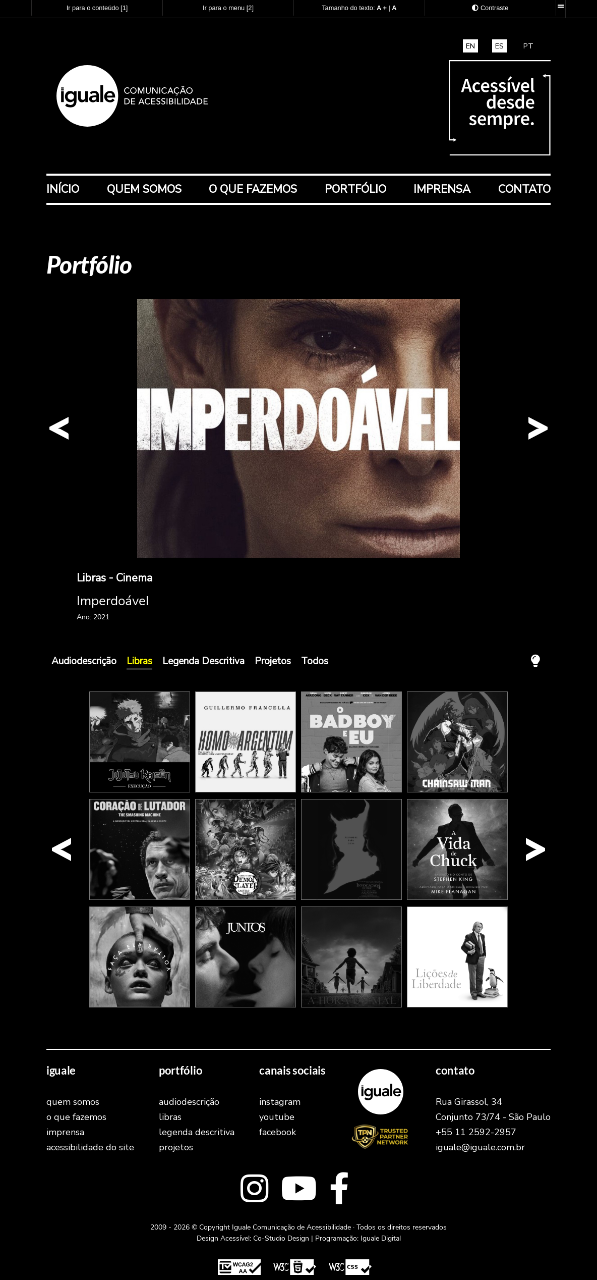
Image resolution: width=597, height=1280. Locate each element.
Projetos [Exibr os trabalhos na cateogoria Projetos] (273, 661)
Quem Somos (144, 189)
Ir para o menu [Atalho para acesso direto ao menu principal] (228, 8)
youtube (276, 1117)
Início (62, 189)
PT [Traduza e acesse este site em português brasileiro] (528, 46)
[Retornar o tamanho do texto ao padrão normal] (394, 8)
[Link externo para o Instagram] (254, 1190)
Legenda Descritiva (196, 1132)
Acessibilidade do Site (90, 1147)
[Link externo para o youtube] (299, 1190)
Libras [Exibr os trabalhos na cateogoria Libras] (139, 661)
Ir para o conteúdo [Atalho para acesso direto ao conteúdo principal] (97, 8)
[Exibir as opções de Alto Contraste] (490, 8)
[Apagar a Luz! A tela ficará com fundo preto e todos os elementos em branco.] (535, 661)
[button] (59, 428)
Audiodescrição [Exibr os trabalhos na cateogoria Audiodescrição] (83, 661)
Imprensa (441, 189)
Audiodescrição (189, 1102)
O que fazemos (253, 189)
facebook (277, 1132)
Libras (170, 1117)
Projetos (176, 1147)
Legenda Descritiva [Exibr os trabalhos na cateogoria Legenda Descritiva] (203, 661)
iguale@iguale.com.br (480, 1147)
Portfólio (355, 189)
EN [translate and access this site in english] (470, 46)
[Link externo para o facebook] (339, 1190)
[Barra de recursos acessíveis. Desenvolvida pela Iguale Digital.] (560, 6)
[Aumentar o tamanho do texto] (382, 8)
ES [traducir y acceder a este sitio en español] (499, 46)
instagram (280, 1102)
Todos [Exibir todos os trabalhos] (314, 661)
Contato (524, 189)
